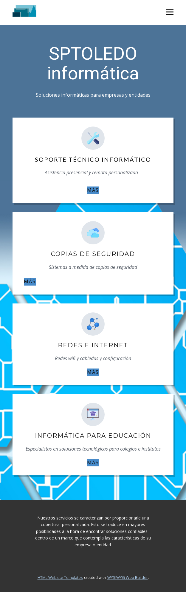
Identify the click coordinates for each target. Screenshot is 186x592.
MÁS (93, 190)
